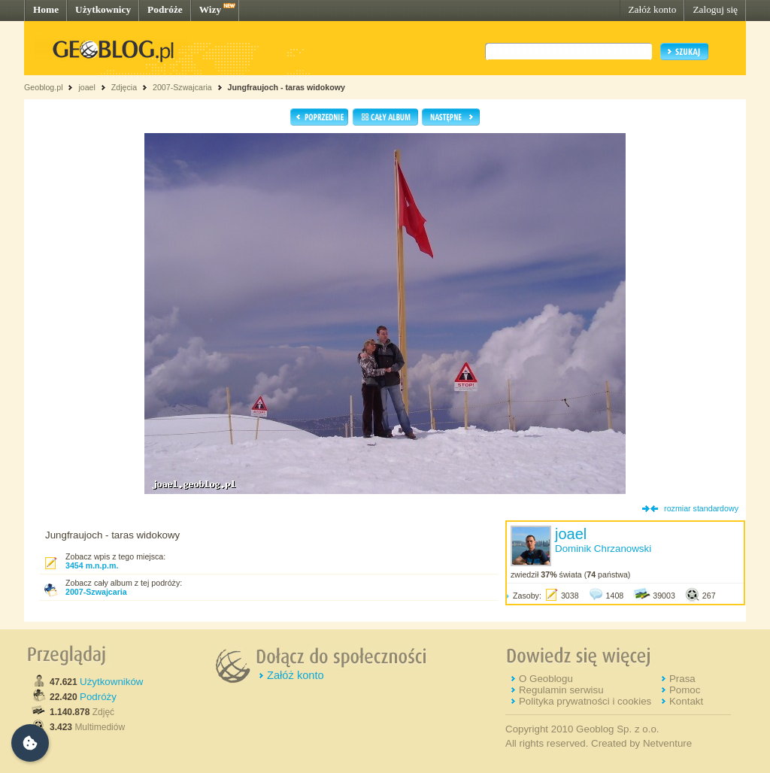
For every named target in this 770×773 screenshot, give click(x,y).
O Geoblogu (546, 678)
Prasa (682, 678)
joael (86, 87)
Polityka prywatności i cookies (585, 701)
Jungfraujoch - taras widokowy (286, 87)
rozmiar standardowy (701, 508)
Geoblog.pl (43, 87)
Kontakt (686, 701)
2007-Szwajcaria (182, 87)
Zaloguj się (715, 9)
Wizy (210, 9)
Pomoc (684, 690)
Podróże (165, 9)
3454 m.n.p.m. (91, 565)
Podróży (98, 696)
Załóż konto (652, 9)
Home (46, 9)
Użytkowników (111, 681)
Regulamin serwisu (561, 690)
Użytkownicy (103, 9)
